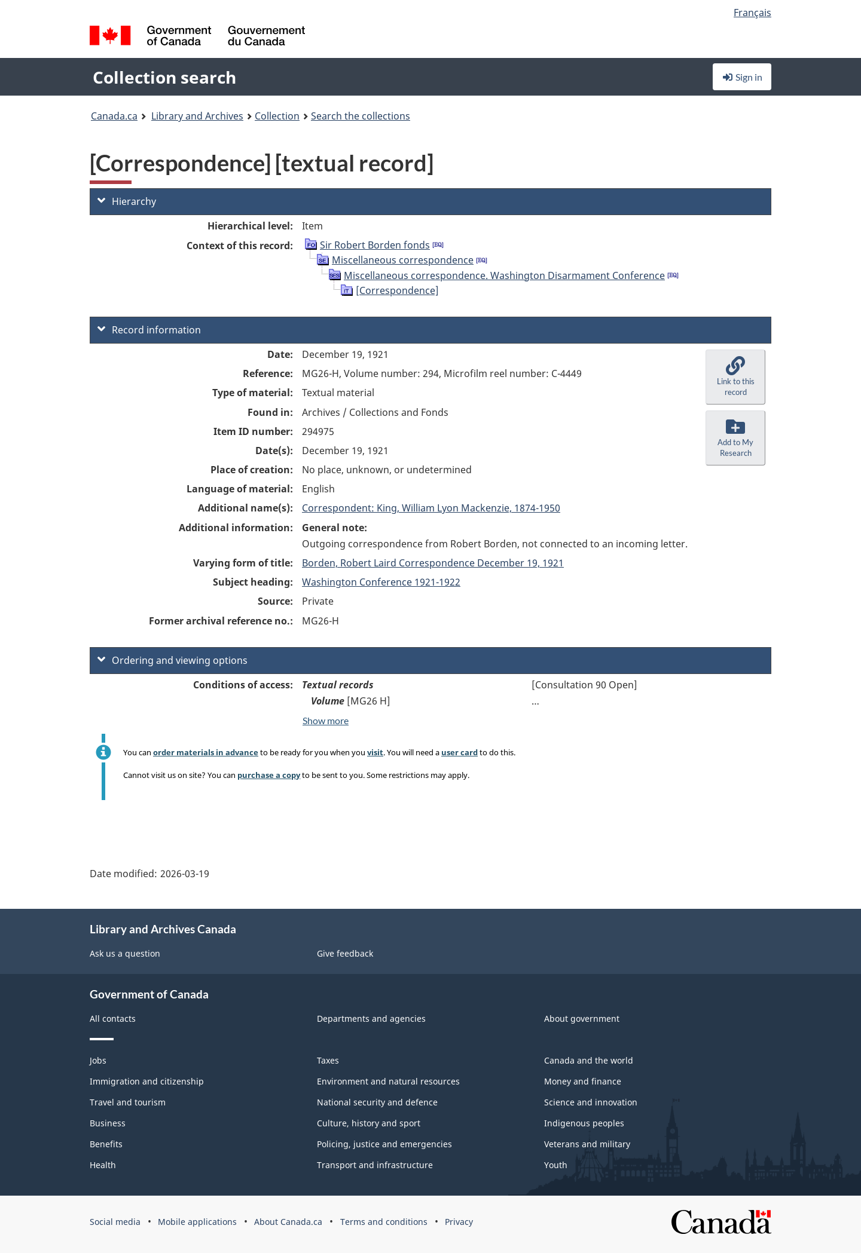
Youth (555, 1165)
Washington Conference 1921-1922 (381, 582)
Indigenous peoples (584, 1123)
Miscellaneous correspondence (403, 259)
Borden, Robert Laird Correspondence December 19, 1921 (433, 562)
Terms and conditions (384, 1221)
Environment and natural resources (388, 1081)
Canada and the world (588, 1060)
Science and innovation (590, 1102)
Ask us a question (125, 953)
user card (459, 752)
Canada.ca (114, 115)
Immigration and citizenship (147, 1081)
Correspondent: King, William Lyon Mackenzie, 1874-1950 (431, 507)
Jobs (98, 1060)
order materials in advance (205, 752)
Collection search (164, 77)
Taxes (328, 1060)
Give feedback (345, 953)
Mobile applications (197, 1221)
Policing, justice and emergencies (384, 1144)
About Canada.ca (288, 1221)
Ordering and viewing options (172, 660)
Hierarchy (126, 201)
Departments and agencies (371, 1018)
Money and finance (582, 1081)
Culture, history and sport (368, 1123)
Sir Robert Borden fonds (375, 245)
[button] (735, 377)
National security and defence (377, 1102)
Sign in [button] (742, 76)
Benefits (106, 1144)
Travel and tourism (128, 1102)
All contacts (113, 1018)
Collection (277, 115)
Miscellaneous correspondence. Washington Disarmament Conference (504, 275)
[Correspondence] (397, 290)
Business (108, 1123)
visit (375, 752)
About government (581, 1018)
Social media (115, 1221)
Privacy (459, 1221)
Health (103, 1165)
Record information (149, 329)
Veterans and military (587, 1144)
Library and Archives (197, 115)
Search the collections (360, 115)
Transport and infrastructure (375, 1165)
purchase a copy (268, 775)
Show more (326, 720)
